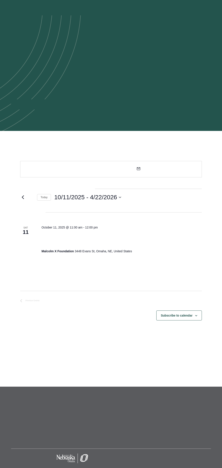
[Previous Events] (22, 197)
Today (44, 197)
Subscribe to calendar (177, 315)
